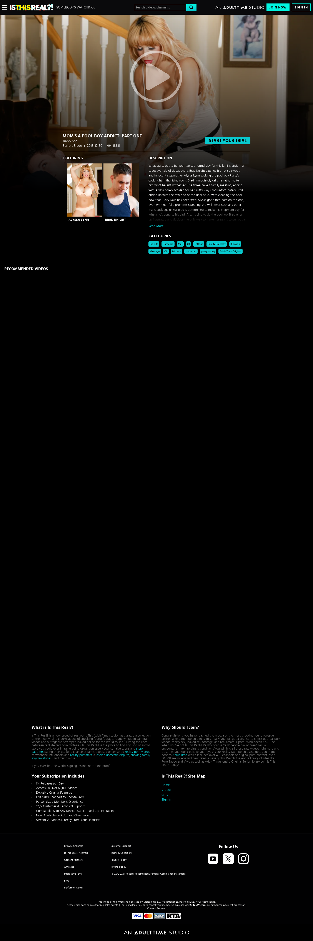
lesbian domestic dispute (112, 755)
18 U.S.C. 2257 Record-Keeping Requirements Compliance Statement (148, 873)
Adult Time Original (230, 251)
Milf (180, 244)
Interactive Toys (73, 873)
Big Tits (154, 244)
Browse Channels (73, 846)
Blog (66, 880)
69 (188, 244)
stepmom (191, 251)
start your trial (228, 140)
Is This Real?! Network (76, 853)
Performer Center (73, 887)
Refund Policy (118, 866)
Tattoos (199, 244)
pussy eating (208, 251)
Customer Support (121, 846)
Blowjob (235, 244)
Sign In (301, 7)
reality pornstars (81, 755)
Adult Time (179, 755)
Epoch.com (85, 905)
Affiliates (69, 866)
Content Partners (73, 860)
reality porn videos (137, 751)
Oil (165, 251)
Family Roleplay (217, 244)
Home (165, 785)
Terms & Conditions (121, 853)
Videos (166, 789)
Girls (164, 794)
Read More (156, 226)
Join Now (278, 7)
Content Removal (156, 908)
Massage (155, 251)
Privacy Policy (119, 860)
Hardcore (168, 244)
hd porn (176, 251)
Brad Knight (115, 219)
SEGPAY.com (197, 905)
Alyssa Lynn (78, 219)
